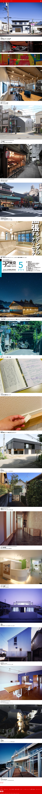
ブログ (21, 789)
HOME (1, 789)
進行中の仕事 (17, 789)
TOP (1, 787)
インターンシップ (26, 789)
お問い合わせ (32, 789)
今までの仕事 (11, 789)
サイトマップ (38, 789)
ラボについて (5, 789)
